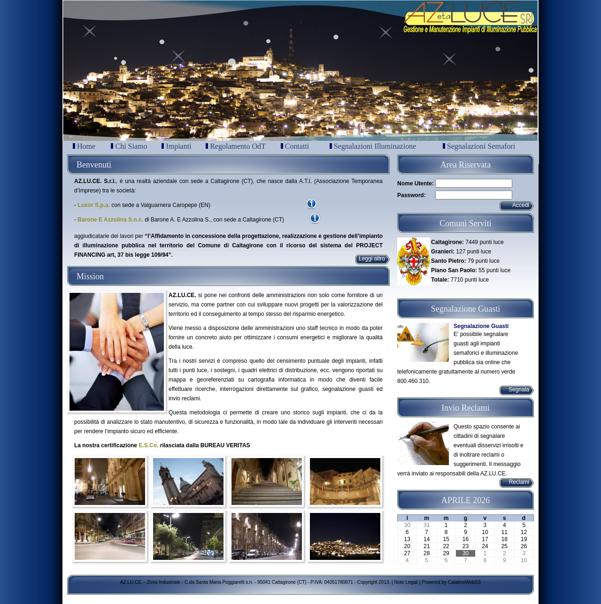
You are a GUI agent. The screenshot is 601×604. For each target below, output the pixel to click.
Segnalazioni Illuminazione (373, 146)
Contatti (295, 146)
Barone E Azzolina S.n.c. (110, 219)
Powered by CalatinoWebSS (451, 582)
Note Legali (406, 582)
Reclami (519, 482)
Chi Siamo (129, 146)
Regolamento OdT (236, 146)
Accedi (520, 205)
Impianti (176, 146)
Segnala (519, 389)
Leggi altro (372, 258)
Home (84, 146)
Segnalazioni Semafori (479, 146)
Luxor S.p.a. (93, 205)
